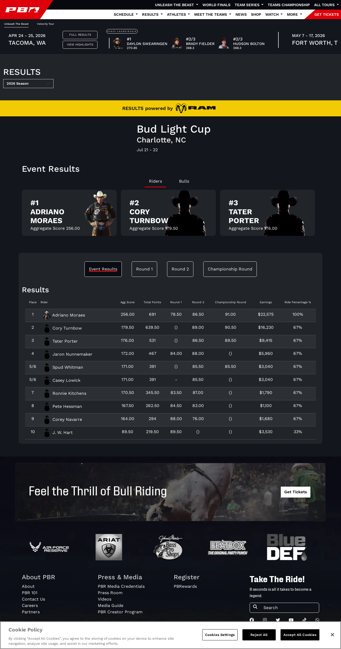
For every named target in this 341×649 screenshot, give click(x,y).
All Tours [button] (325, 5)
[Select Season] (28, 83)
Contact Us (33, 599)
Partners (31, 611)
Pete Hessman (62, 406)
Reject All (258, 635)
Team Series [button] (248, 5)
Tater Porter (60, 341)
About (28, 586)
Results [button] (151, 14)
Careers (30, 605)
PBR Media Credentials (121, 586)
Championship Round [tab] (230, 269)
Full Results (80, 34)
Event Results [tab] (103, 269)
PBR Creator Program (120, 611)
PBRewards (185, 586)
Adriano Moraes (64, 315)
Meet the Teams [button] (211, 14)
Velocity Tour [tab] (45, 23)
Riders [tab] (155, 181)
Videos (104, 599)
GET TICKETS (326, 14)
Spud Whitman (63, 367)
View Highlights (80, 44)
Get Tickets (295, 492)
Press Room (110, 592)
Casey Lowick (61, 380)
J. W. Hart (58, 432)
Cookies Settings (220, 635)
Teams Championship (289, 5)
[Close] (332, 634)
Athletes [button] (177, 14)
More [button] (293, 14)
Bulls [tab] (184, 181)
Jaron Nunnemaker (67, 354)
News (241, 14)
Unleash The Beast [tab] (16, 23)
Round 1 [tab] (144, 269)
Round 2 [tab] (180, 269)
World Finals (216, 5)
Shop (256, 14)
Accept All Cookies (299, 635)
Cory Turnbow (62, 328)
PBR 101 (29, 592)
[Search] (289, 608)
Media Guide (110, 605)
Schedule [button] (124, 14)
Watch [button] (272, 14)
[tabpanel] (170, 215)
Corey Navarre (62, 419)
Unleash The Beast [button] (175, 5)
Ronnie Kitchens (64, 393)
